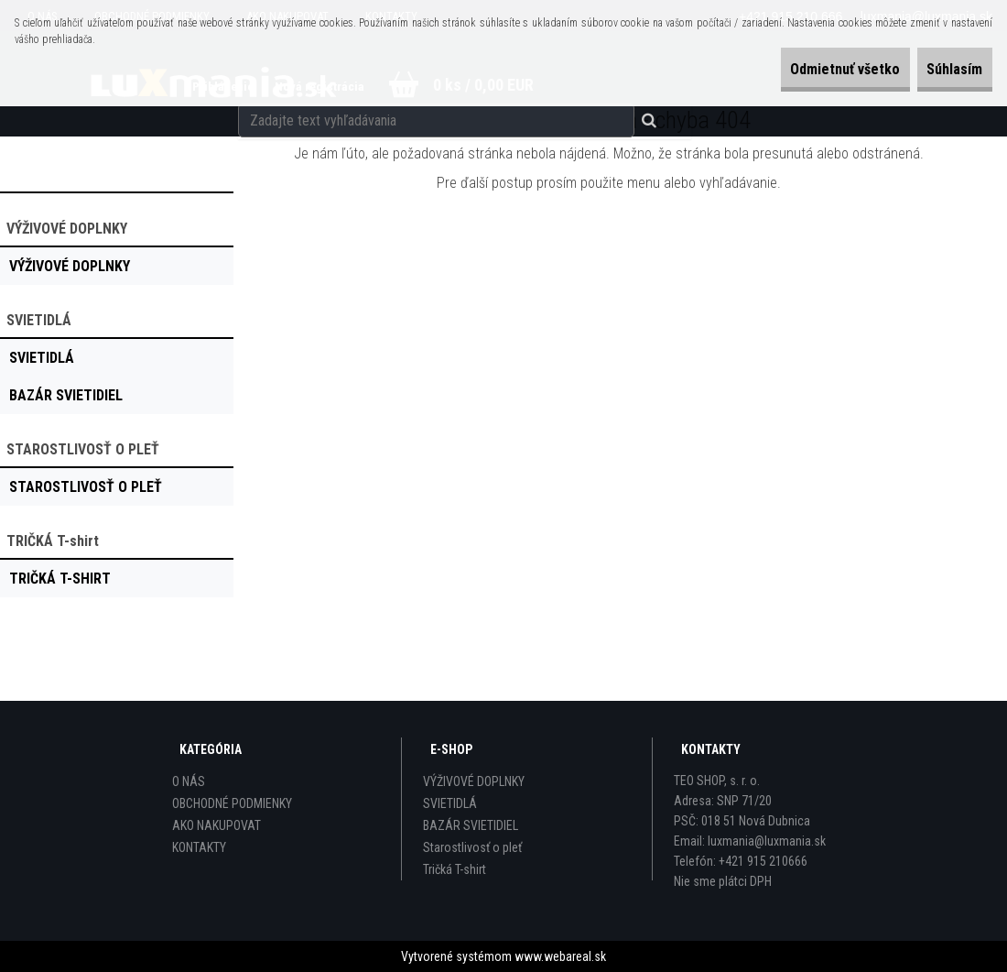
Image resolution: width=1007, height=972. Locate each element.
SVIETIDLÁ (450, 803)
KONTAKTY (199, 847)
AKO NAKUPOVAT (216, 825)
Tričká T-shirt (454, 869)
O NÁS (188, 781)
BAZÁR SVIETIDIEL (470, 825)
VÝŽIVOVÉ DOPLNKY (474, 781)
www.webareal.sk (560, 956)
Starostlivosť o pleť (472, 847)
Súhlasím (941, 69)
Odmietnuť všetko (806, 69)
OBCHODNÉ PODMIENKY (232, 803)
